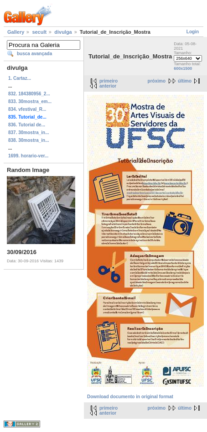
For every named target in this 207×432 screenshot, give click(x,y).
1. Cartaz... (19, 78)
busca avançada (34, 53)
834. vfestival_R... (27, 109)
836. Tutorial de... (26, 124)
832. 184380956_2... (29, 93)
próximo (157, 80)
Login (192, 31)
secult (39, 32)
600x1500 (183, 68)
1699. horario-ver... (28, 155)
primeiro (108, 80)
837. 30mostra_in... (28, 132)
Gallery (15, 32)
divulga (63, 32)
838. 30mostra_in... (28, 140)
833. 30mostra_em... (30, 101)
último (184, 80)
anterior (107, 85)
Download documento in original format (130, 396)
